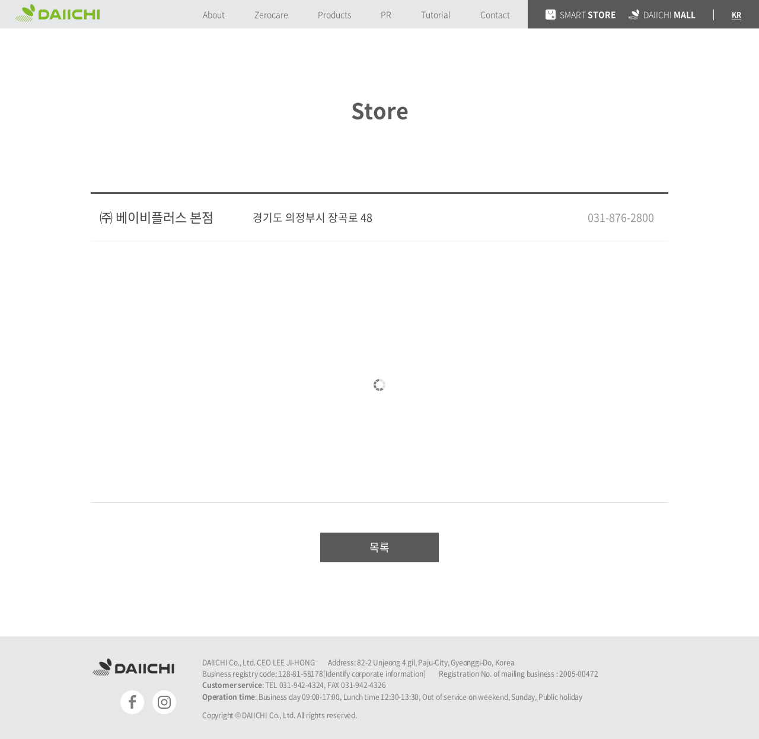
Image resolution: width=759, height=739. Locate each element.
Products (334, 14)
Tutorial (436, 14)
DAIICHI (662, 14)
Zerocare (271, 14)
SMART (581, 14)
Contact (495, 14)
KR (736, 14)
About (214, 14)
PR (386, 14)
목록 (379, 547)
